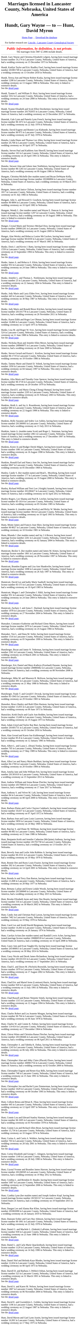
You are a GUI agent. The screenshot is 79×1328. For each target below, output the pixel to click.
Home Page (27, 37)
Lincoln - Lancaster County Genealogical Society (51, 42)
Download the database (46, 37)
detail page (14, 88)
